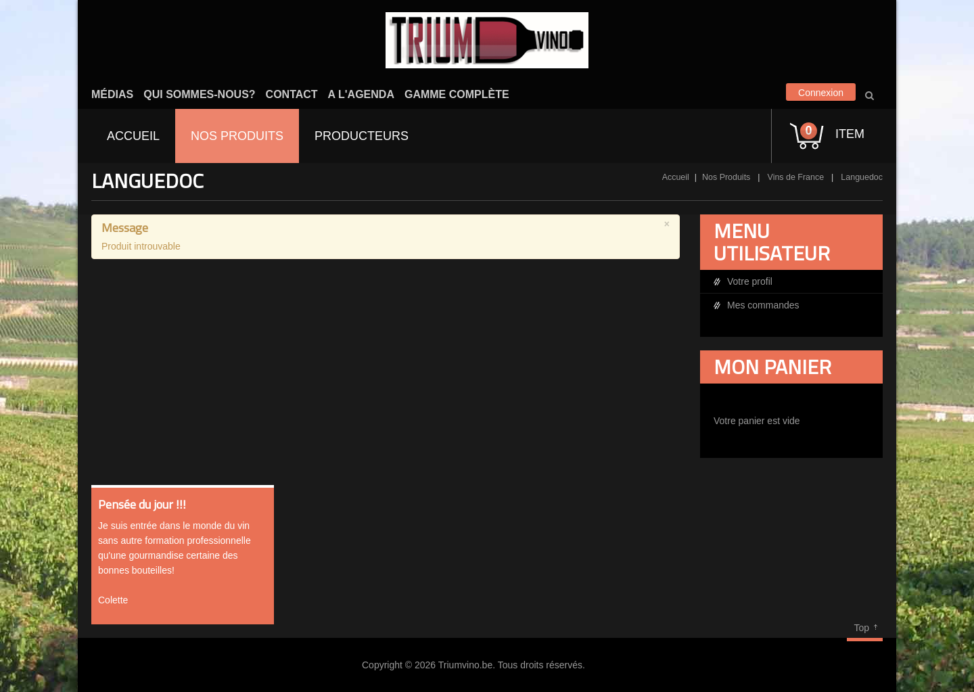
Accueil (675, 177)
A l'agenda (361, 94)
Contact (292, 94)
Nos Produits (726, 177)
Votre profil (749, 281)
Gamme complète (456, 94)
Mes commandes (763, 305)
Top (861, 627)
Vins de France (796, 177)
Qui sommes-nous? (199, 94)
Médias (112, 94)
